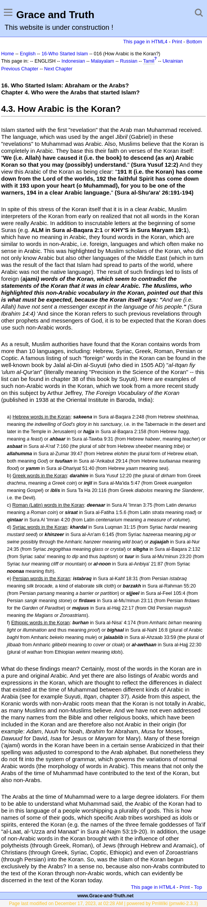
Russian (128, 61)
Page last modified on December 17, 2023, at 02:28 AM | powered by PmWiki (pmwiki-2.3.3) (103, 903)
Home (7, 53)
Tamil (148, 61)
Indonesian (73, 61)
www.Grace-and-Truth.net (105, 895)
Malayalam (102, 61)
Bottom (194, 41)
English (28, 53)
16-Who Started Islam (64, 53)
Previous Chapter (19, 69)
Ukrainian (173, 61)
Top (198, 887)
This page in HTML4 (145, 41)
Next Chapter (58, 69)
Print (177, 41)
